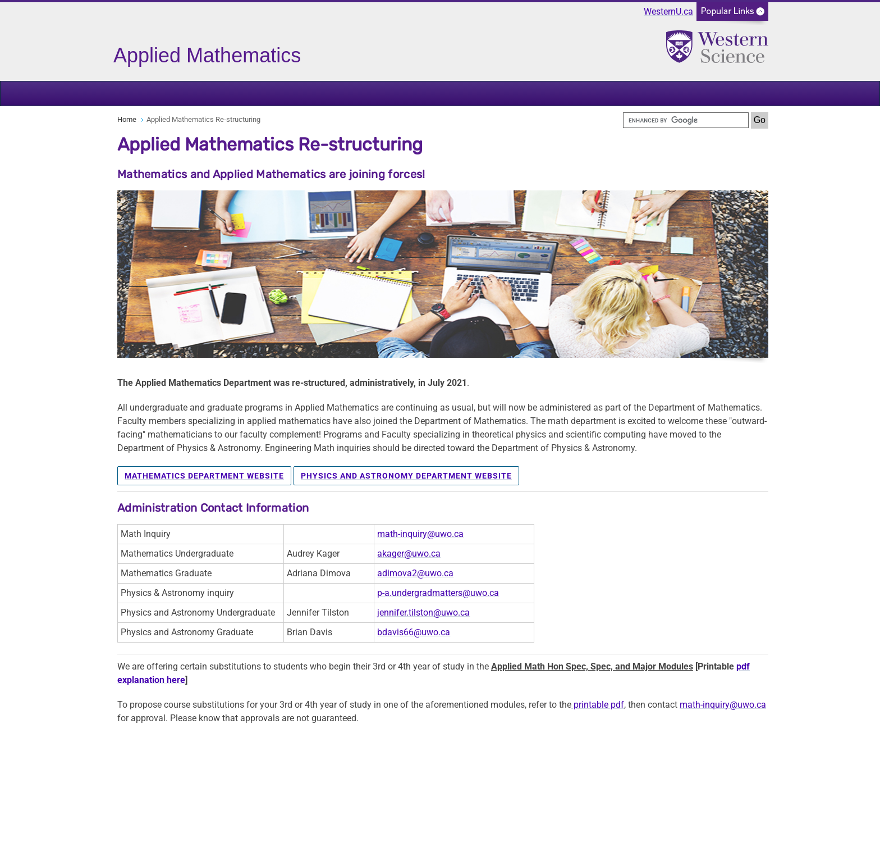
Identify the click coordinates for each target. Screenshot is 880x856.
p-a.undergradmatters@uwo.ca (438, 593)
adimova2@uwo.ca (415, 573)
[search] (686, 120)
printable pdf (597, 704)
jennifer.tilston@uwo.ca (423, 612)
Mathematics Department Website (204, 475)
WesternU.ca (668, 11)
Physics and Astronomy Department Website (406, 475)
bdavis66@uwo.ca (413, 632)
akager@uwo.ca (409, 553)
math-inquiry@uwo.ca (420, 534)
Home (126, 119)
